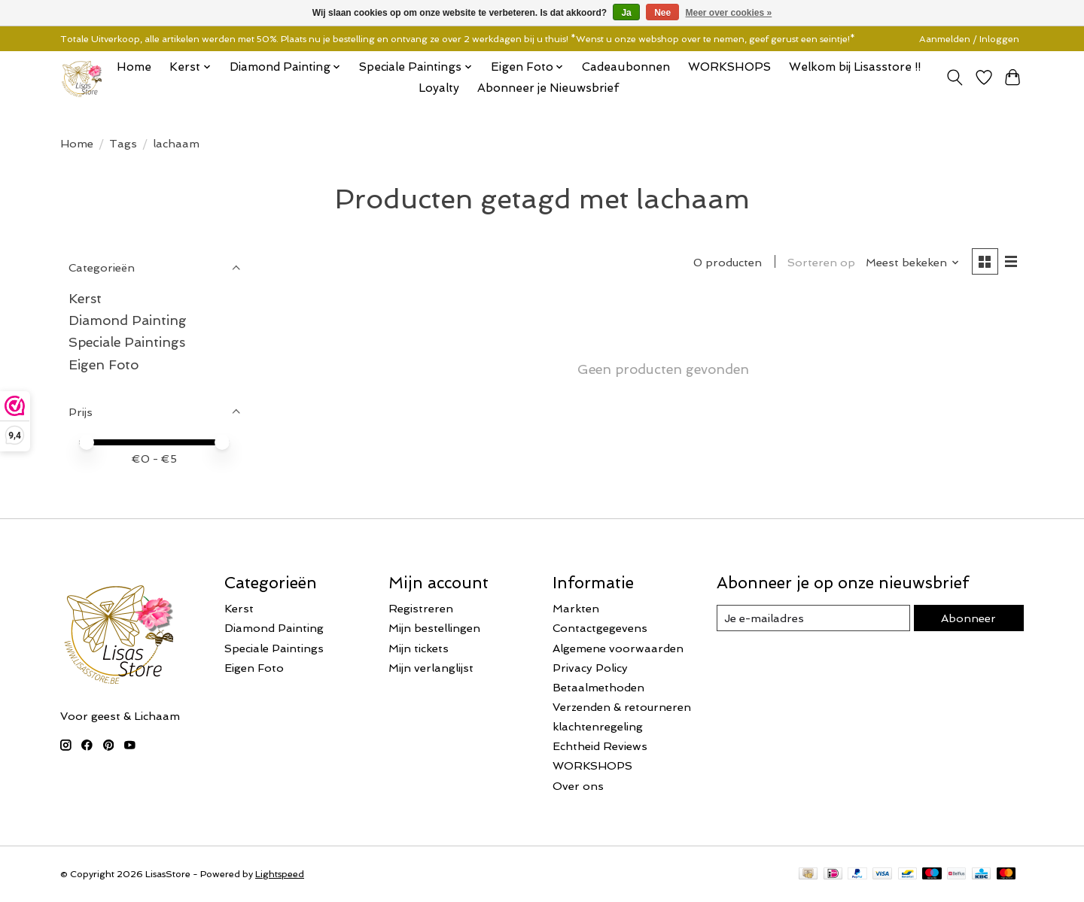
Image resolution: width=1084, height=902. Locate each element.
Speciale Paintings (127, 342)
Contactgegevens (600, 627)
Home (134, 67)
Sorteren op (821, 262)
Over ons (578, 785)
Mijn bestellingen (434, 627)
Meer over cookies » (729, 13)
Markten (576, 608)
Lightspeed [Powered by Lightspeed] (279, 874)
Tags (123, 143)
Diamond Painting (128, 320)
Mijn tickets (418, 648)
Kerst (85, 298)
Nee (662, 13)
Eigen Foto (104, 364)
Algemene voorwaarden (618, 648)
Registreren (420, 608)
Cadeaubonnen (626, 67)
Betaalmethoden (598, 687)
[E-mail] (813, 618)
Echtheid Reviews (600, 746)
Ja (626, 13)
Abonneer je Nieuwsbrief (548, 88)
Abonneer (968, 618)
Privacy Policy (590, 667)
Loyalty (439, 88)
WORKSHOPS (729, 67)
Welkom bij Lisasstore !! (855, 67)
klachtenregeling (598, 726)
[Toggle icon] (955, 77)
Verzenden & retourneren (622, 706)
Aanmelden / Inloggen (969, 39)
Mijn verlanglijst (430, 667)
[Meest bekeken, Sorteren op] (913, 262)
